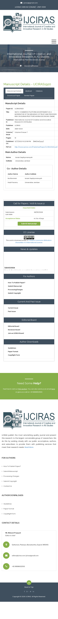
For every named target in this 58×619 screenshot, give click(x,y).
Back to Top (29, 587)
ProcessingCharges (15, 289)
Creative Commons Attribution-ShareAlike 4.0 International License (33, 241)
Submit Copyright (14, 293)
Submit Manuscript (29, 224)
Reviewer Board (14, 330)
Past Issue (12, 311)
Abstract (28, 91)
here (53, 389)
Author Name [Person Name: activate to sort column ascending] (13, 174)
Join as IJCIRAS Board (16, 333)
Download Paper (13, 95)
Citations (39, 91)
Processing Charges (11, 476)
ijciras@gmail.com (29, 3)
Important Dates (29, 208)
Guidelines (12, 348)
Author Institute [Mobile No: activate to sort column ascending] (30, 174)
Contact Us (8, 486)
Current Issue (13, 308)
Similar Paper (29, 95)
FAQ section (22, 389)
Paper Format (13, 351)
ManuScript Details (14, 91)
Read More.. (29, 447)
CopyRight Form (14, 355)
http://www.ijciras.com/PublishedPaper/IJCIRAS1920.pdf (36, 147)
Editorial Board (13, 326)
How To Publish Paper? (16, 282)
